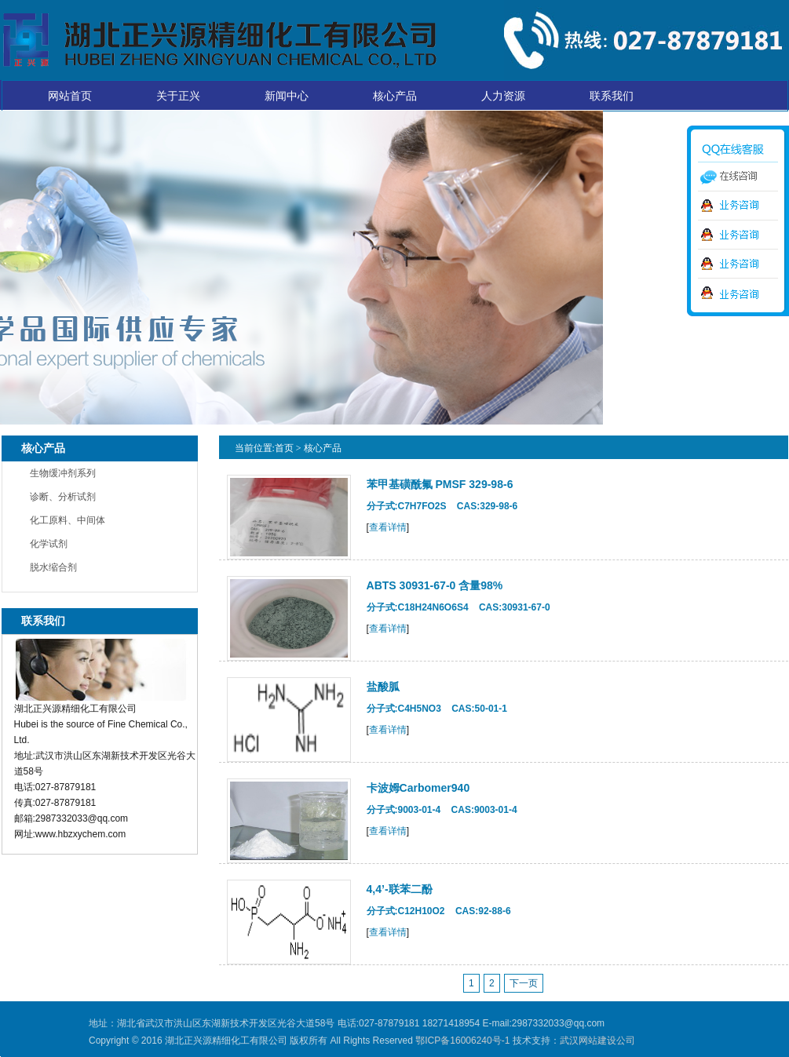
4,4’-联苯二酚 (400, 889)
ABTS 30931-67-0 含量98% (435, 585)
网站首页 (70, 95)
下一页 (524, 983)
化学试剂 (49, 543)
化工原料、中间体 (67, 520)
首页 (284, 448)
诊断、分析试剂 (63, 496)
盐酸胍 (383, 686)
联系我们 (612, 95)
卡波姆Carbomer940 (418, 788)
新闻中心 (287, 95)
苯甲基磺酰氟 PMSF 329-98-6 (440, 484)
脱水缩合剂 (53, 567)
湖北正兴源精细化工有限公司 (219, 40)
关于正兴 (178, 95)
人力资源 (503, 95)
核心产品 (395, 95)
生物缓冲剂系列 (63, 473)
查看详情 (388, 527)
